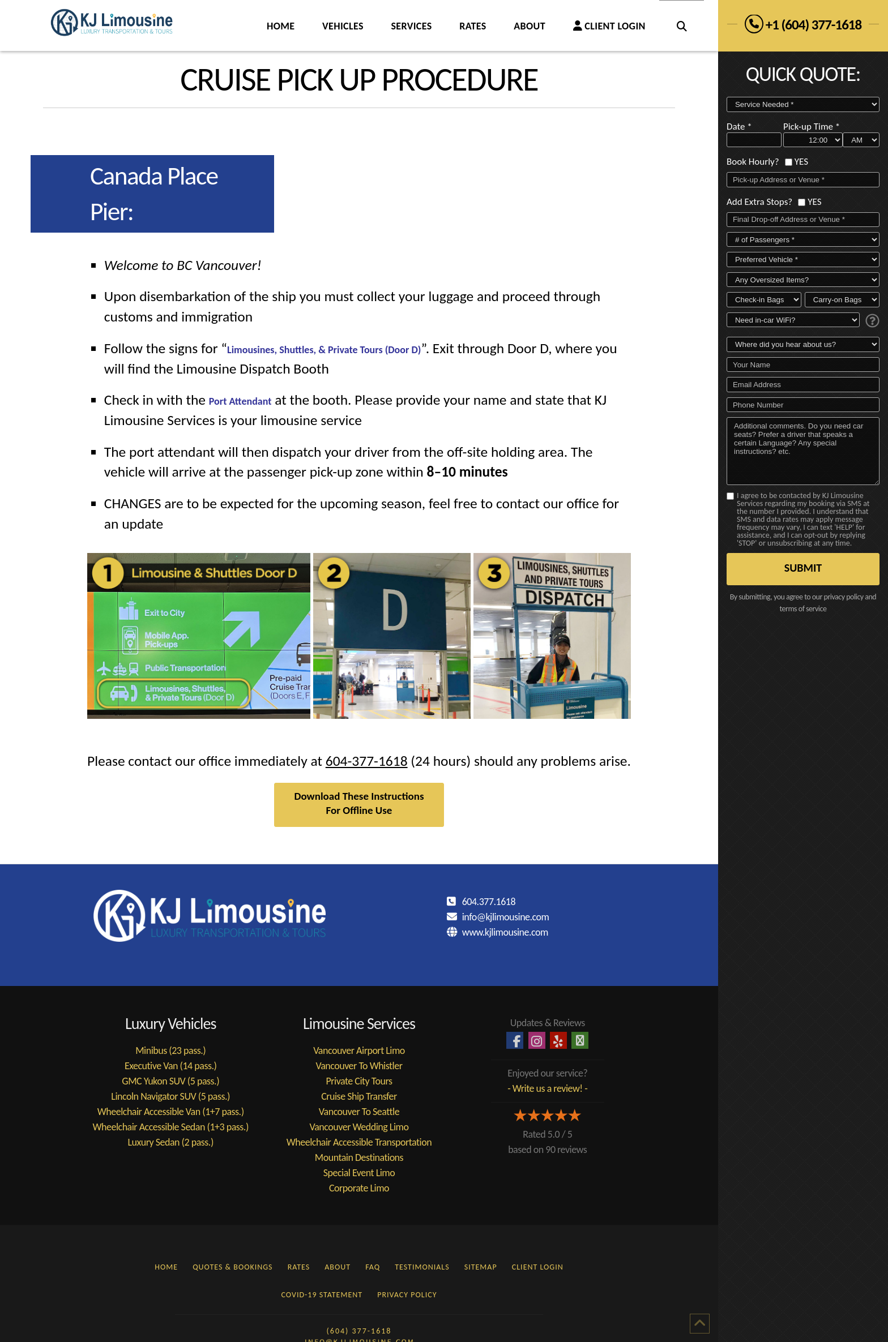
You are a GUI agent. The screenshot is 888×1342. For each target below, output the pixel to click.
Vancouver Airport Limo (359, 1050)
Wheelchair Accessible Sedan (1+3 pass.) (171, 1127)
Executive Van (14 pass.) (171, 1066)
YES (801, 161)
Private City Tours (359, 1081)
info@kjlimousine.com (505, 917)
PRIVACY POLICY (407, 1295)
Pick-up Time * (811, 126)
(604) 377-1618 (359, 1331)
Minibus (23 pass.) (170, 1050)
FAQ (372, 1267)
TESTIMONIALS (422, 1267)
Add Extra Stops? (759, 201)
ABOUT (338, 1267)
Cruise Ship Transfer (359, 1096)
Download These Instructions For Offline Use (359, 803)
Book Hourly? (753, 161)
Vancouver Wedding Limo (359, 1127)
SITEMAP (480, 1267)
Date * (739, 126)
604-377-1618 (367, 761)
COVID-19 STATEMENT (322, 1295)
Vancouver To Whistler (358, 1066)
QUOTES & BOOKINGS (232, 1267)
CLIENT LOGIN (537, 1267)
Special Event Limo (359, 1173)
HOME (166, 1267)
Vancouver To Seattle (359, 1111)
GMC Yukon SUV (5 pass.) (170, 1081)
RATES (299, 1267)
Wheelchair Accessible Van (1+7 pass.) (170, 1111)
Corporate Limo (359, 1188)
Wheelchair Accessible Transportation (359, 1142)
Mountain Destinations (359, 1157)
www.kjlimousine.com (505, 932)
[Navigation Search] (681, 25)
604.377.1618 (488, 901)
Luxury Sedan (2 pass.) (171, 1142)
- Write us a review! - (547, 1088)
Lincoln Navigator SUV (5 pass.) (170, 1096)
